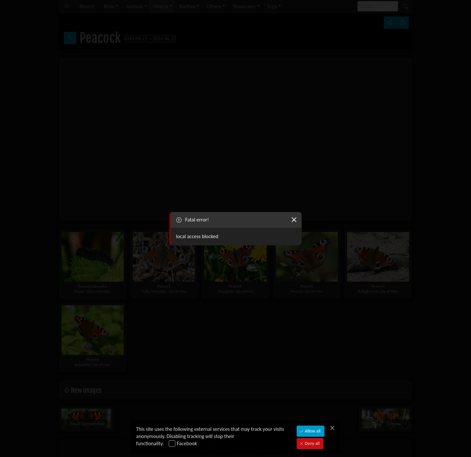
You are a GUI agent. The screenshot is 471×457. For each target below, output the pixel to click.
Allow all (312, 431)
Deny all (312, 443)
